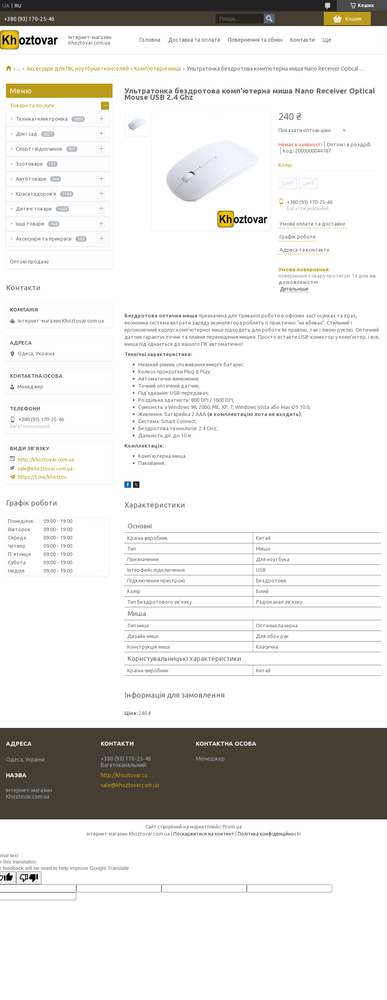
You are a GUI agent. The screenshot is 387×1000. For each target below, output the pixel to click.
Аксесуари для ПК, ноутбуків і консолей (77, 68)
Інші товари (30, 223)
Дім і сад (26, 133)
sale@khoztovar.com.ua (45, 468)
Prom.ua (232, 826)
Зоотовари (29, 163)
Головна (149, 40)
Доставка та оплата (194, 40)
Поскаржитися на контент (203, 833)
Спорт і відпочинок (39, 148)
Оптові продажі (29, 261)
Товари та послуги (32, 105)
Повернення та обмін (255, 40)
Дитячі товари (34, 208)
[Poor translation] (28, 877)
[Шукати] (269, 18)
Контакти (302, 40)
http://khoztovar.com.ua (46, 459)
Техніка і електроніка (42, 118)
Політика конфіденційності (269, 833)
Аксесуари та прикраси (43, 238)
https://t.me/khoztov (42, 476)
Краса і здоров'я (36, 193)
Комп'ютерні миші (157, 68)
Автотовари (31, 178)
